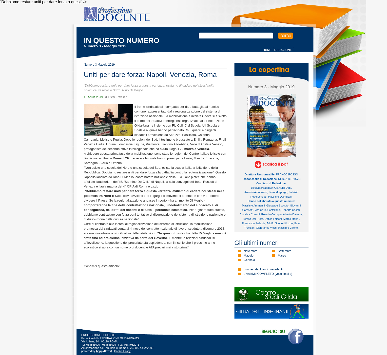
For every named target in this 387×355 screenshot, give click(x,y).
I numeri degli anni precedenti (263, 269)
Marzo (282, 255)
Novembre (250, 251)
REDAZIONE (283, 50)
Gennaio (249, 260)
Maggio (248, 255)
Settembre (284, 251)
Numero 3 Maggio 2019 (99, 64)
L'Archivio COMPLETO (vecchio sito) (268, 274)
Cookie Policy (122, 351)
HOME (267, 50)
